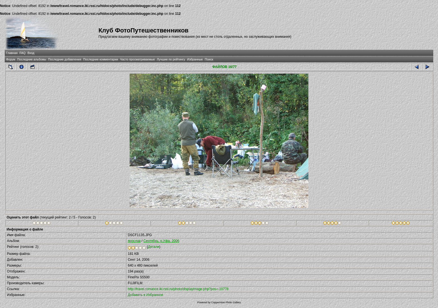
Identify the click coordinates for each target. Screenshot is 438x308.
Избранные (195, 59)
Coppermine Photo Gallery (226, 302)
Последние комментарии (100, 59)
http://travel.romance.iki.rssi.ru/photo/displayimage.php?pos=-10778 (178, 289)
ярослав (134, 241)
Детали (153, 247)
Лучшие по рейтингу (171, 59)
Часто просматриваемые (137, 59)
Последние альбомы (31, 59)
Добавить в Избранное (145, 295)
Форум (10, 59)
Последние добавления (64, 59)
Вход (30, 53)
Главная (12, 53)
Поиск (209, 59)
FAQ (23, 53)
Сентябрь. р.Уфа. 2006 (161, 241)
